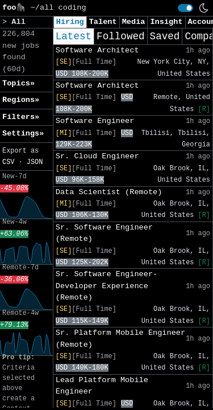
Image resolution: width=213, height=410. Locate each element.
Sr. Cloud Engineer (97, 156)
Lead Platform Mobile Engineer (102, 386)
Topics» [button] (18, 83)
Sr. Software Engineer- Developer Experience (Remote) (106, 286)
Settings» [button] (23, 133)
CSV (8, 162)
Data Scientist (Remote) (109, 192)
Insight (166, 22)
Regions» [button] (20, 100)
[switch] (185, 8)
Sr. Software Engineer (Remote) (104, 233)
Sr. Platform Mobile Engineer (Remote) (120, 338)
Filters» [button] (20, 117)
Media (133, 22)
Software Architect (97, 50)
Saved (165, 36)
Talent (103, 22)
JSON (35, 162)
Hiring (70, 22)
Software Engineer (95, 121)
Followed (120, 36)
